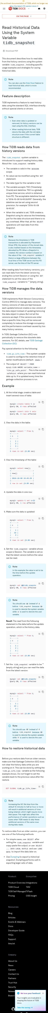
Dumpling (14, 857)
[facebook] (29, 1009)
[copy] (43, 402)
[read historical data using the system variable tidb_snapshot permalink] (37, 43)
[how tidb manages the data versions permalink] (16, 292)
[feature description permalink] (32, 96)
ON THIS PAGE (24, 16)
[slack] (35, 1009)
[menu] (4, 8)
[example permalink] (16, 385)
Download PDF (10, 51)
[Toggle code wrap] (39, 402)
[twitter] (18, 1009)
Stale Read (30, 83)
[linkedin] (24, 1009)
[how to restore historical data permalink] (4, 752)
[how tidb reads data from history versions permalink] (26, 150)
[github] (13, 1009)
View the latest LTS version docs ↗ (24, 6)
